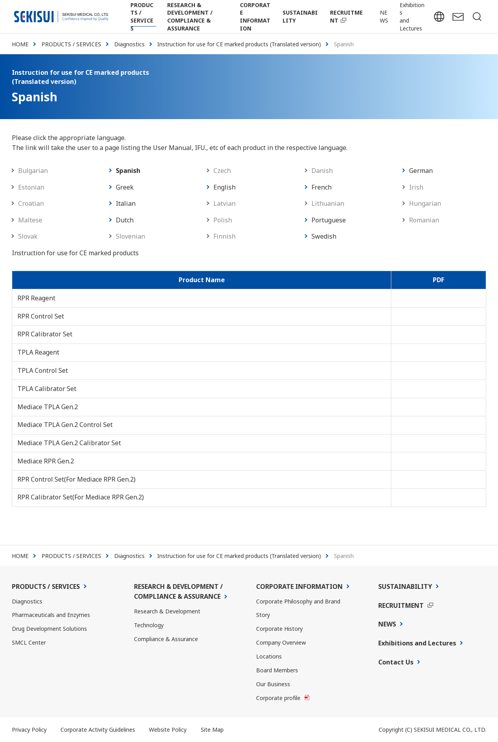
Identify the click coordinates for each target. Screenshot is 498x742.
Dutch (125, 220)
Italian (126, 203)
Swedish (323, 236)
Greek (125, 187)
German (421, 170)
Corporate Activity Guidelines (97, 729)
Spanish (128, 170)
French (321, 187)
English (224, 187)
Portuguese (328, 220)
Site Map (212, 729)
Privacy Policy (29, 729)
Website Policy (168, 729)
